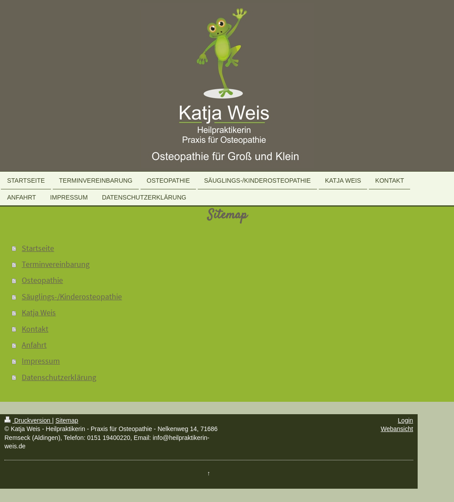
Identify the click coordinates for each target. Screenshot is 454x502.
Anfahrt (34, 345)
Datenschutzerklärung (59, 377)
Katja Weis (39, 312)
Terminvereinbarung (56, 264)
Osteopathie (42, 280)
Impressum (41, 361)
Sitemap (66, 420)
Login (405, 420)
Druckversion (28, 420)
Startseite (38, 248)
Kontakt (35, 329)
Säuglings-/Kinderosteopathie (72, 296)
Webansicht (397, 428)
